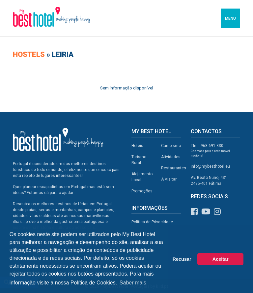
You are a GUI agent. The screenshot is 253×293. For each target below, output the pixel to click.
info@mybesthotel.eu (210, 166)
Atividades (171, 157)
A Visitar (169, 179)
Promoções (142, 191)
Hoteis (137, 145)
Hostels (29, 54)
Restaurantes (173, 168)
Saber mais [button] (133, 282)
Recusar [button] (182, 259)
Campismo (171, 145)
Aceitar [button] (220, 259)
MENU (230, 18)
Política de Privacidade (152, 222)
